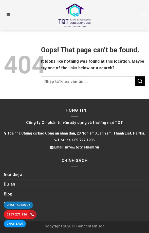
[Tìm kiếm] (143, 15)
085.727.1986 (83, 140)
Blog (8, 194)
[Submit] (140, 81)
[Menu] (8, 15)
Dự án (9, 184)
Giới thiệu (13, 174)
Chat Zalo (15, 223)
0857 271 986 (21, 214)
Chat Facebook (18, 205)
